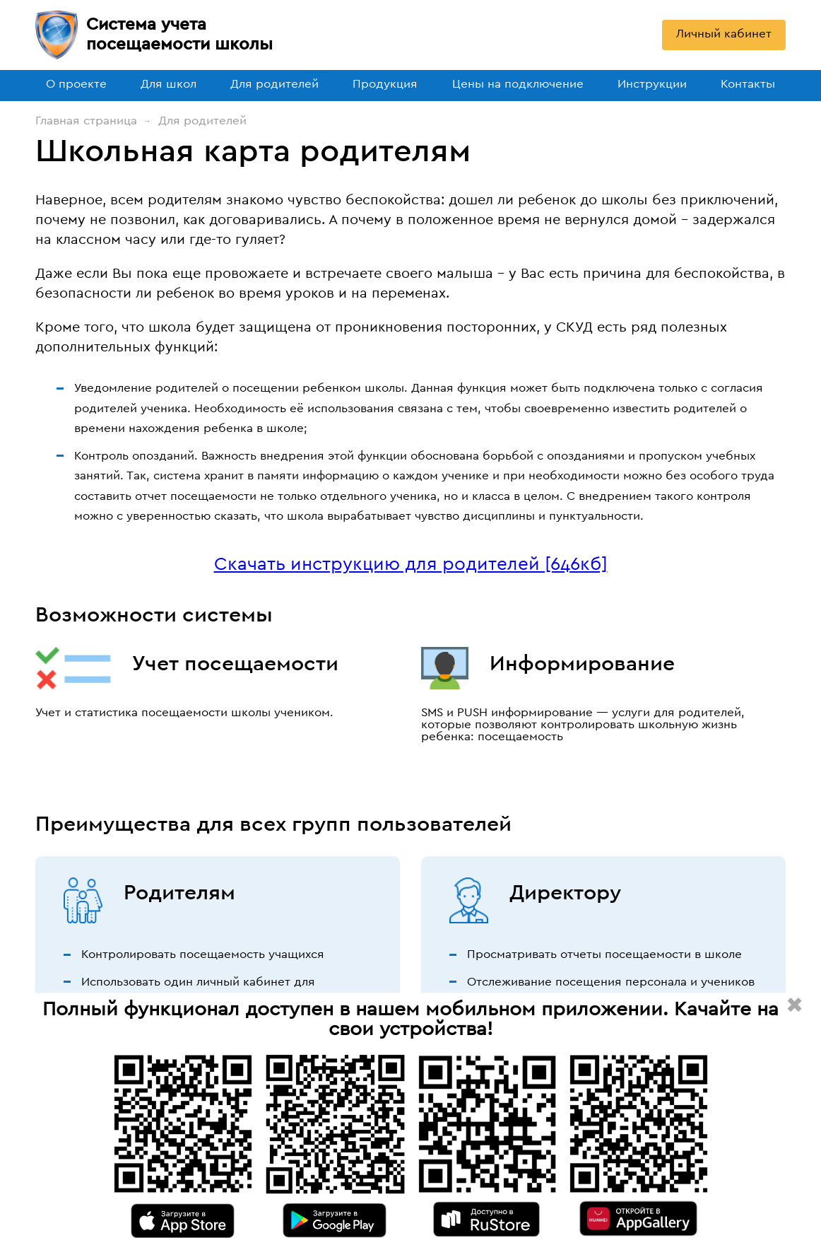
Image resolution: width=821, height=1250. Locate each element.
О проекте (76, 84)
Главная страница (86, 121)
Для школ (168, 84)
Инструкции (652, 84)
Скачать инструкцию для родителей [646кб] (411, 564)
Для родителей (274, 84)
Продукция (385, 84)
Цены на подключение (518, 84)
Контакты (748, 84)
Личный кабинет (724, 34)
